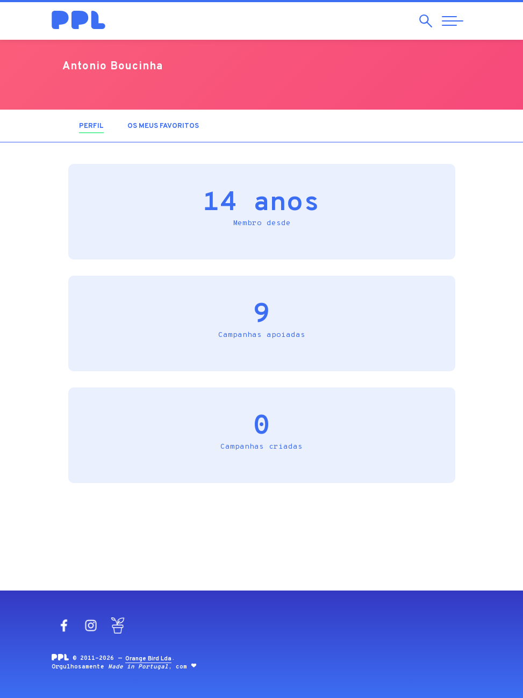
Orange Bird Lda (148, 659)
